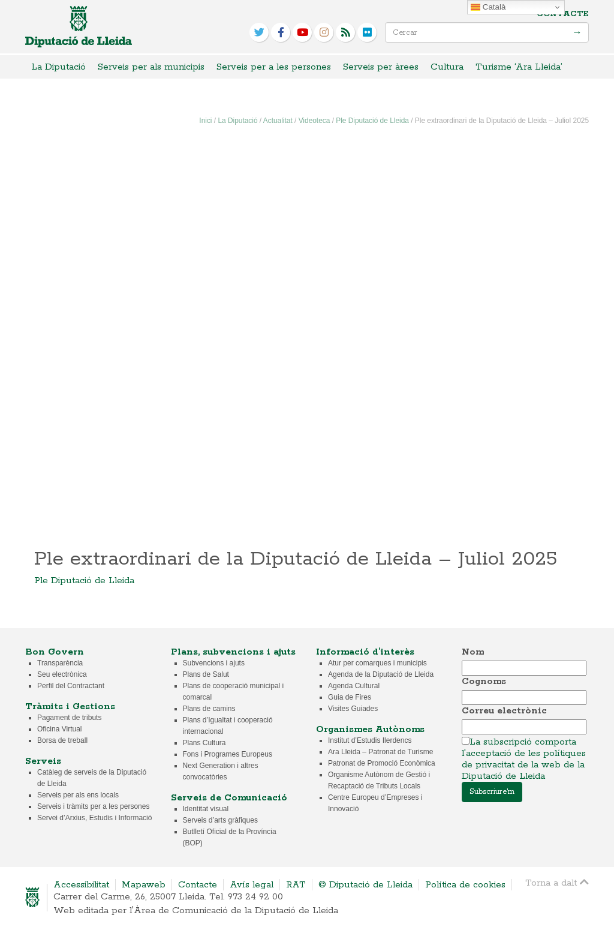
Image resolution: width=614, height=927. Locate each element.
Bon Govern (54, 652)
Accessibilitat (81, 884)
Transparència (60, 663)
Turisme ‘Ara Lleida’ (518, 67)
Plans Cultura (204, 743)
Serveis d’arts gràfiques (220, 820)
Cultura (447, 67)
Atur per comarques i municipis (377, 663)
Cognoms (484, 681)
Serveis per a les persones (273, 67)
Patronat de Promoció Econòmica (381, 763)
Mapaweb (143, 884)
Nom (473, 652)
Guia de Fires (349, 697)
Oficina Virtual (59, 729)
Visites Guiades (353, 708)
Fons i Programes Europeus (227, 754)
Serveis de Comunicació (229, 797)
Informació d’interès (365, 652)
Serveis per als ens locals (78, 795)
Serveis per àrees (381, 67)
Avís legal (251, 884)
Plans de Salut (206, 674)
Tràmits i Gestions (70, 706)
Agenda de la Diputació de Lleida (381, 674)
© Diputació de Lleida (365, 884)
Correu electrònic (504, 710)
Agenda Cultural (354, 686)
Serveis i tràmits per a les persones (93, 806)
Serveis (43, 761)
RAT (296, 884)
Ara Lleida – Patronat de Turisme (380, 752)
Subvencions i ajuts (214, 663)
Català (488, 7)
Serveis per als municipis (151, 67)
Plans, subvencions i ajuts (233, 652)
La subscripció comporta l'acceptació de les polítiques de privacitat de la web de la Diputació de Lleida (524, 759)
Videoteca (314, 120)
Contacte (563, 14)
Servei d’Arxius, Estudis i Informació (94, 818)
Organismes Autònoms (370, 729)
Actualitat (278, 120)
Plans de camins (209, 708)
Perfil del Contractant (70, 686)
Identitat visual (206, 809)
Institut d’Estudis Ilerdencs (369, 740)
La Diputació (58, 67)
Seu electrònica (62, 674)
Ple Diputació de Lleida (372, 120)
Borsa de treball (62, 740)
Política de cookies (465, 884)
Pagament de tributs (69, 717)
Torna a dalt (557, 882)
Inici (205, 120)
